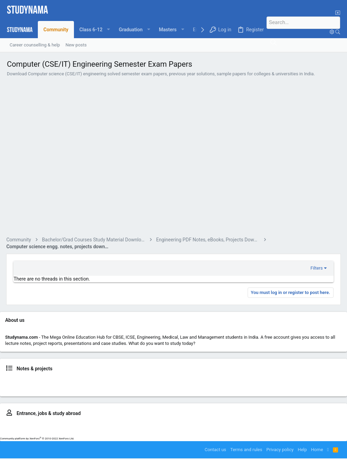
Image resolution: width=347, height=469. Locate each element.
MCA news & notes (249, 387)
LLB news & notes (303, 380)
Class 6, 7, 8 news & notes (26, 380)
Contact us (215, 449)
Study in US (173, 431)
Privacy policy (279, 449)
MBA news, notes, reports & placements (190, 387)
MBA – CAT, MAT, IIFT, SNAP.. (229, 425)
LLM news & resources (292, 387)
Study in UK (150, 431)
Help (302, 449)
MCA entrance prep (314, 425)
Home (317, 449)
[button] (95, 29)
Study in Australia (120, 431)
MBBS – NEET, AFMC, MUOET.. (92, 425)
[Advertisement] (173, 157)
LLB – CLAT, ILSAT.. (142, 425)
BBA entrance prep (181, 425)
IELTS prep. (90, 431)
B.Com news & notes (86, 387)
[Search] (307, 23)
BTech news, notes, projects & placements (198, 380)
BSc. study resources (129, 387)
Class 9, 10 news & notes (78, 380)
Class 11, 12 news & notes (129, 380)
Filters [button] (316, 268)
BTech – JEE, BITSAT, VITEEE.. (30, 425)
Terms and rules (246, 449)
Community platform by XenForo (37, 438)
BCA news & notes (46, 387)
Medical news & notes (263, 380)
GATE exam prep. (276, 425)
